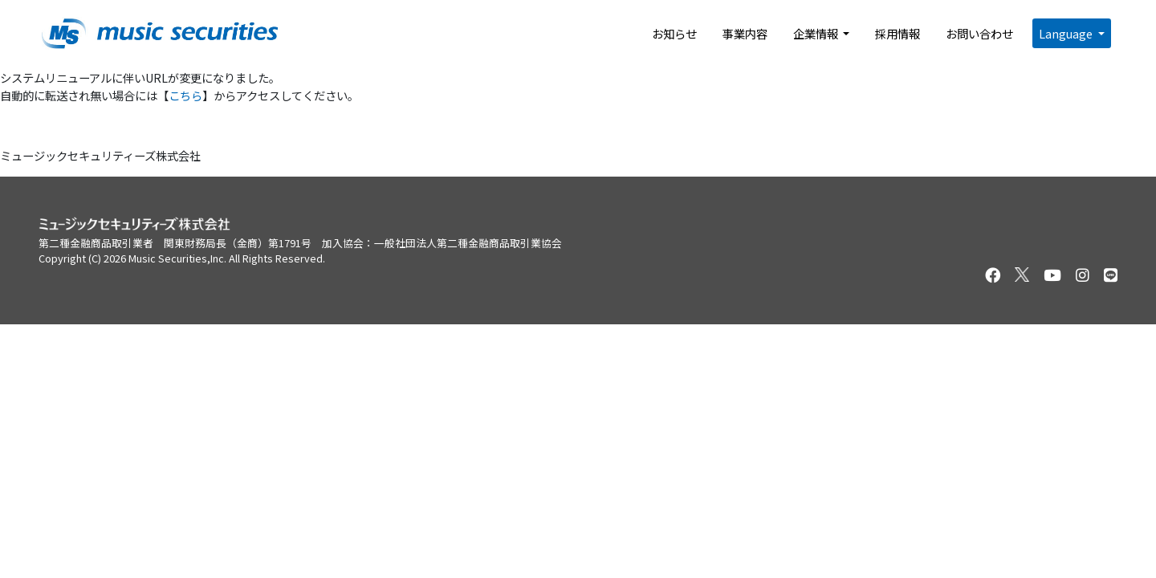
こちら (185, 95)
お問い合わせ (979, 33)
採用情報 (897, 33)
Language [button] (1067, 33)
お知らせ (674, 33)
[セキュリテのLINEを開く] (1110, 275)
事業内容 (744, 33)
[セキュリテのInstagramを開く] (1082, 275)
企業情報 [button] (817, 33)
